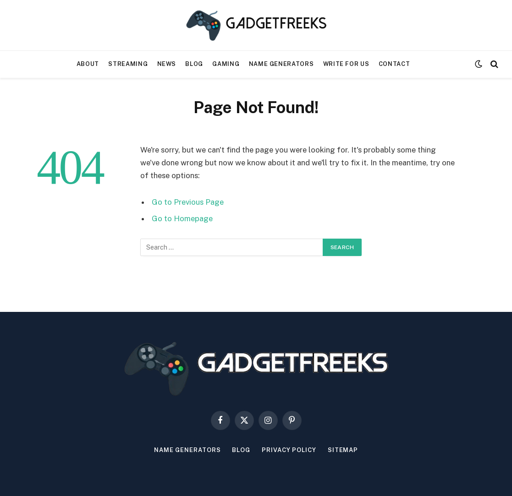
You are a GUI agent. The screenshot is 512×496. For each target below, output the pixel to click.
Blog (194, 63)
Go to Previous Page (188, 202)
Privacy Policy (289, 450)
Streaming (128, 63)
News (166, 63)
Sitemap (343, 450)
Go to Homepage (182, 218)
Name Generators (281, 63)
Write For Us (346, 63)
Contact (394, 63)
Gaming (225, 63)
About (88, 63)
